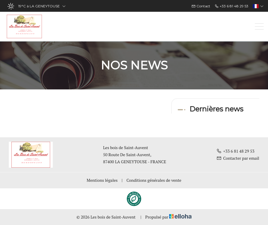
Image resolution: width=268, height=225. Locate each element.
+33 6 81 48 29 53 (235, 151)
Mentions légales (102, 180)
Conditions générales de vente (153, 180)
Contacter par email (237, 158)
